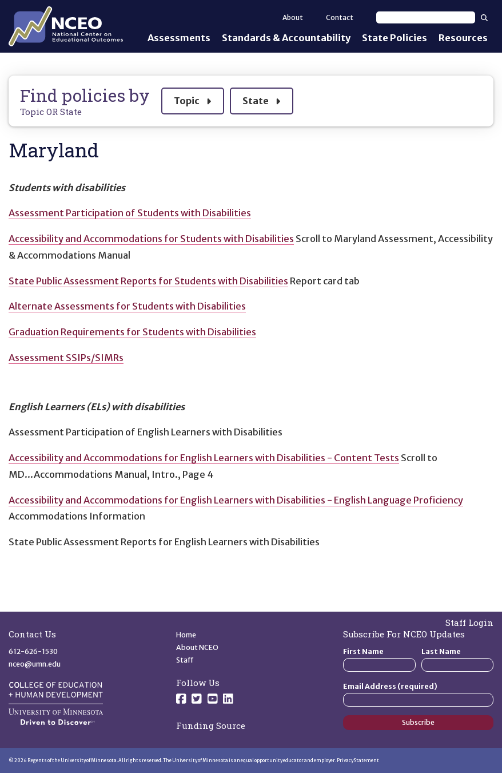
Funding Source (210, 725)
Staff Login (469, 622)
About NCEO (197, 647)
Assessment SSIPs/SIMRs (66, 357)
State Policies (394, 37)
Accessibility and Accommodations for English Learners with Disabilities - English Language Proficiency (236, 500)
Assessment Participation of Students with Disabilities (130, 213)
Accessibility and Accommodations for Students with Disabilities (151, 238)
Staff (185, 660)
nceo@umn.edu (35, 664)
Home (186, 635)
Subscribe (418, 722)
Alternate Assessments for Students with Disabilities (127, 306)
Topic (192, 99)
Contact (339, 17)
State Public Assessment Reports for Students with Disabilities (148, 281)
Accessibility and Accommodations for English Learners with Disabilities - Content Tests (204, 457)
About (292, 17)
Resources (463, 37)
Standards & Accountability (286, 37)
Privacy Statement (358, 760)
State (261, 99)
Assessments (179, 37)
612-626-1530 (33, 651)
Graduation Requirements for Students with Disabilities (132, 332)
